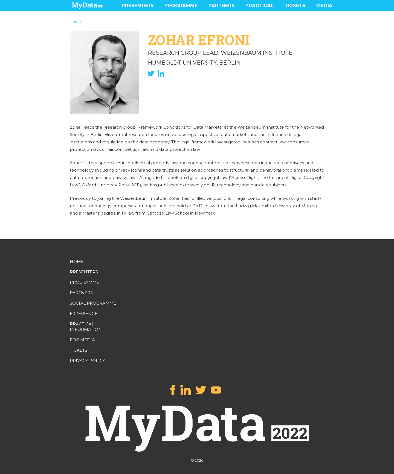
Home (75, 21)
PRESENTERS (137, 5)
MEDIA (324, 5)
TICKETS (295, 5)
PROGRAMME (181, 5)
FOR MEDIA (82, 339)
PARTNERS (221, 5)
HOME (77, 261)
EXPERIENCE (83, 313)
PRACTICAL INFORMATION (86, 326)
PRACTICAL (259, 5)
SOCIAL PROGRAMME (93, 303)
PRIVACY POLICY (87, 360)
